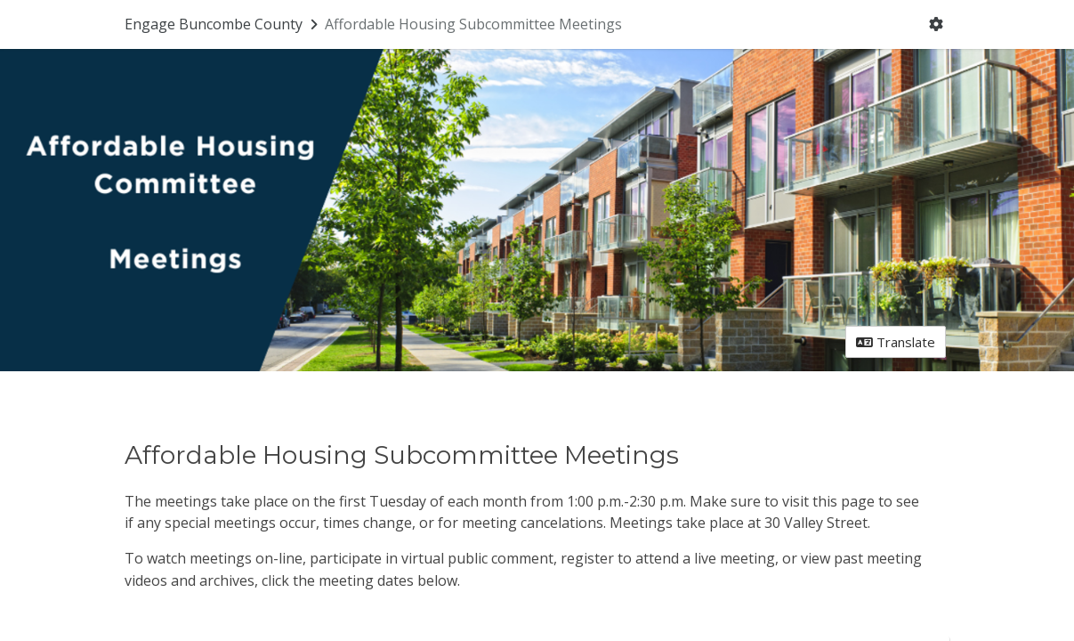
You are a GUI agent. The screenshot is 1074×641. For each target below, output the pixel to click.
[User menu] (935, 25)
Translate (895, 342)
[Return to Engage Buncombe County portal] (223, 24)
